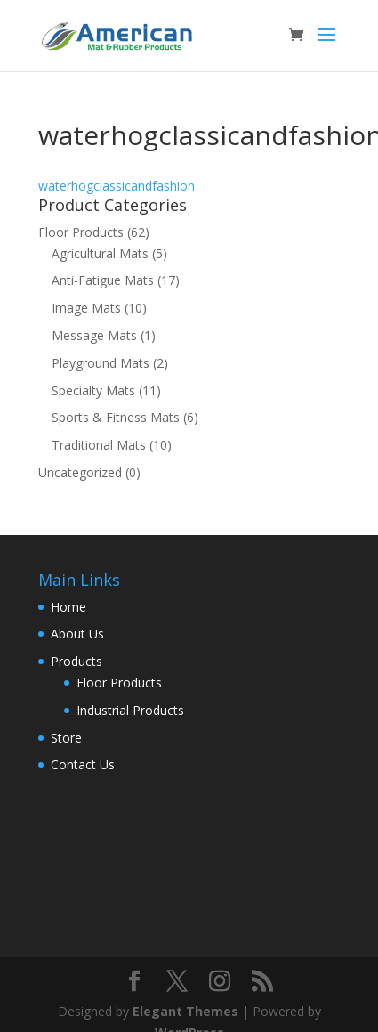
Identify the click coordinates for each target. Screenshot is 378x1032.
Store (66, 737)
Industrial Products (130, 710)
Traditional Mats (99, 444)
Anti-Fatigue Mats (103, 280)
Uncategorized (80, 472)
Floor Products (81, 231)
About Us (77, 633)
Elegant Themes (185, 1011)
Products (76, 661)
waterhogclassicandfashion (116, 185)
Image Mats (86, 307)
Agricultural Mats (100, 253)
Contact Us (83, 764)
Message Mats (94, 335)
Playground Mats (100, 362)
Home (68, 606)
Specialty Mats (93, 390)
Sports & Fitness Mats (116, 417)
